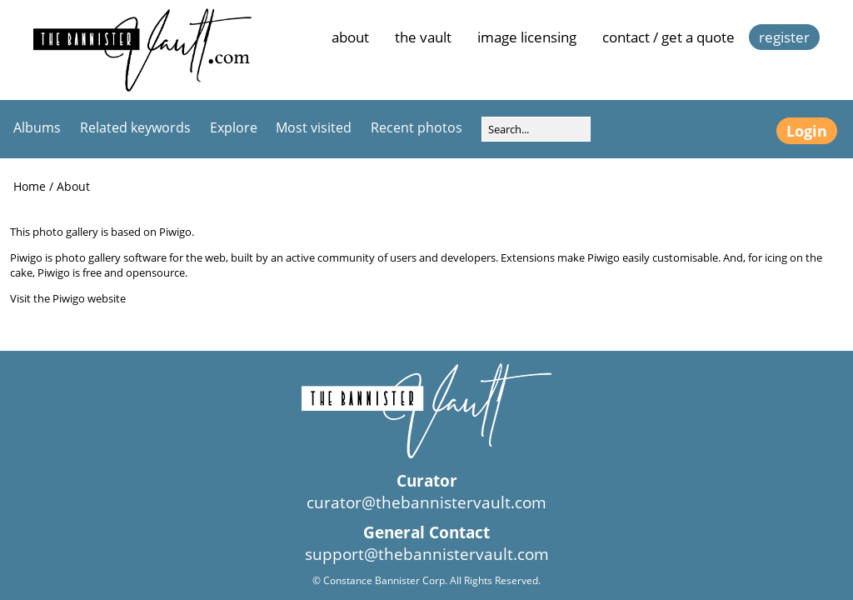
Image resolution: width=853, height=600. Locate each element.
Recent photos (416, 127)
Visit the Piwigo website (68, 298)
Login (806, 131)
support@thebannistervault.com (427, 554)
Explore (233, 127)
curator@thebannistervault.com (426, 502)
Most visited (314, 127)
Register (784, 37)
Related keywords (135, 127)
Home (29, 186)
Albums (37, 127)
